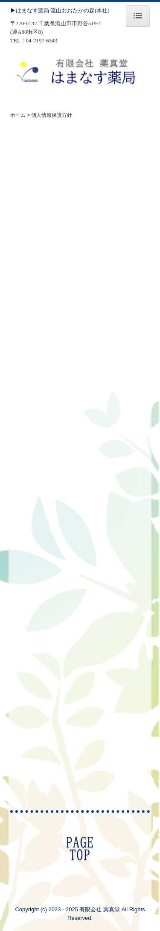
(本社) (102, 10)
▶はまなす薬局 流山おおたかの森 (52, 10)
